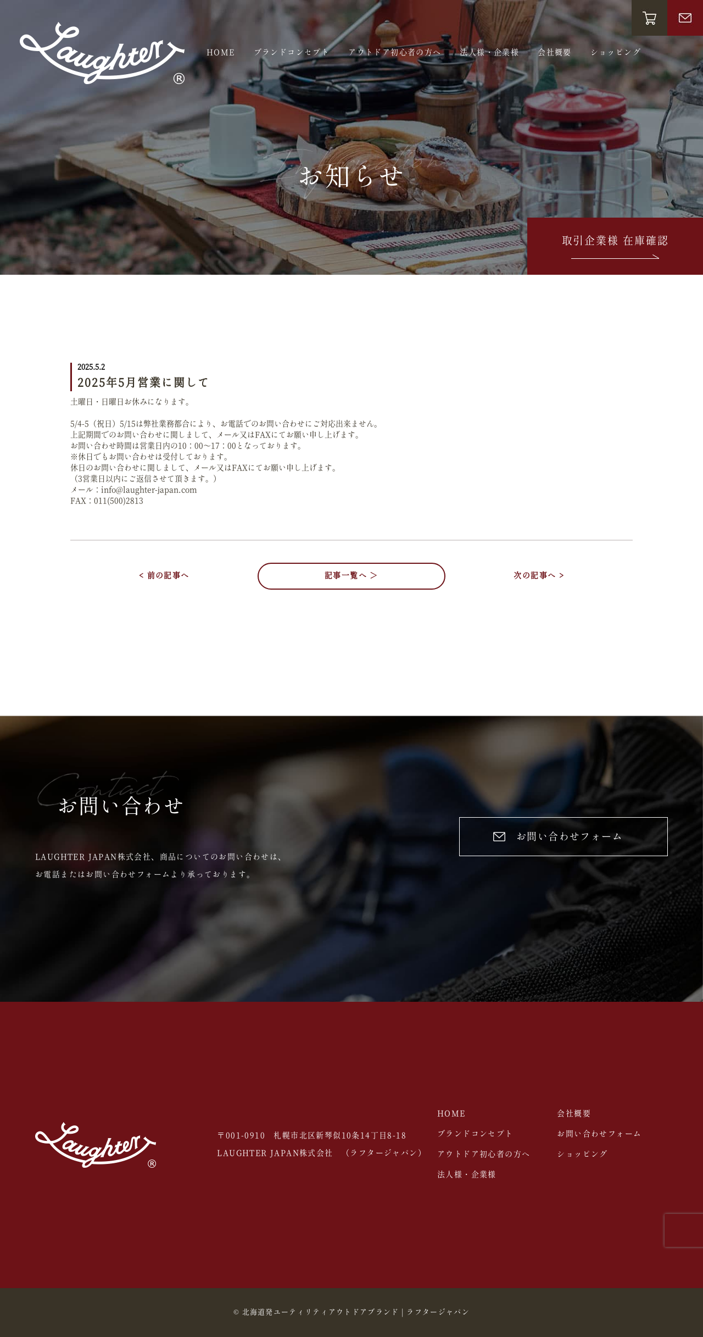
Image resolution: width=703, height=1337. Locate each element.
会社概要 (555, 52)
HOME (221, 52)
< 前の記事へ (164, 576)
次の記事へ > (539, 576)
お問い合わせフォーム (558, 837)
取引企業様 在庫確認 (615, 248)
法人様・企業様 (489, 52)
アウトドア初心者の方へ (394, 52)
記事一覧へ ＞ (351, 576)
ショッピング (615, 52)
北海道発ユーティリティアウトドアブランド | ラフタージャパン (356, 1312)
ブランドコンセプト (292, 52)
